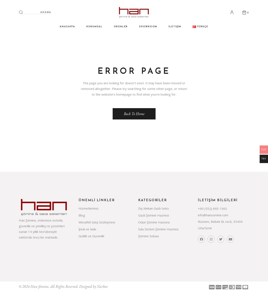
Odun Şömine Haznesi (154, 222)
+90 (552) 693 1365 (212, 208)
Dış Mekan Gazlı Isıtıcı (153, 208)
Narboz (102, 286)
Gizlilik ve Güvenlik (91, 236)
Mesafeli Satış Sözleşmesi (97, 222)
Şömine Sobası (148, 236)
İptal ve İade (87, 229)
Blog (82, 215)
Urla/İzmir (205, 228)
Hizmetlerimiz (89, 208)
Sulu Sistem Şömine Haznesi (158, 229)
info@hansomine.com (213, 215)
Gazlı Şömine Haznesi (153, 215)
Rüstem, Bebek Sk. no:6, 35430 (220, 221)
